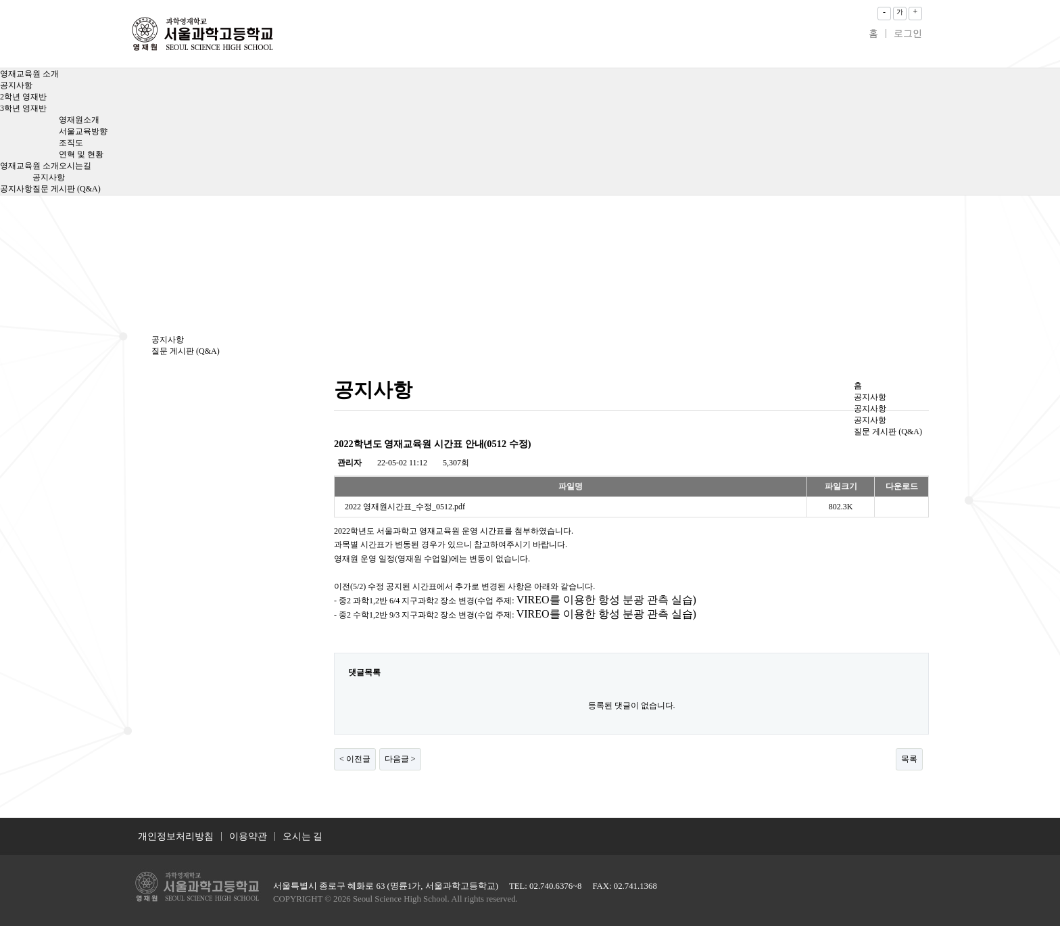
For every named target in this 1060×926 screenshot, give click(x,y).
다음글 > (400, 759)
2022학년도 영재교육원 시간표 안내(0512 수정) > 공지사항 (202, 34)
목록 (909, 759)
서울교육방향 (83, 131)
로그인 (908, 33)
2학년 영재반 (23, 96)
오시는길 (75, 165)
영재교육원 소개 (29, 73)
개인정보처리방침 (176, 836)
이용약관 (248, 836)
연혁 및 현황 (81, 154)
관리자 (349, 462)
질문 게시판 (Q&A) (66, 188)
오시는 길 (303, 836)
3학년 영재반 (23, 108)
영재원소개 (79, 119)
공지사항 (16, 85)
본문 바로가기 (0, 0)
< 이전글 (354, 759)
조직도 (71, 142)
